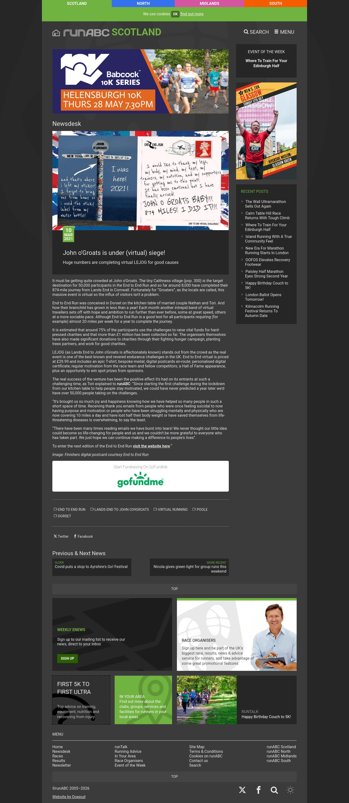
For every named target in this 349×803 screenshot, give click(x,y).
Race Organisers (129, 760)
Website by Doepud (69, 797)
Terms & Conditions (206, 751)
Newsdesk (61, 751)
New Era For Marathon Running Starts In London (266, 250)
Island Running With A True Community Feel (268, 238)
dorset (62, 516)
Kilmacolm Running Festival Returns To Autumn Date (262, 311)
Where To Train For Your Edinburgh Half (266, 227)
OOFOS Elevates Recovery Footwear (267, 262)
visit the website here (151, 446)
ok (175, 14)
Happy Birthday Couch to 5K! (266, 285)
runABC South (279, 760)
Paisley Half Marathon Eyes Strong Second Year (266, 273)
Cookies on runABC (205, 756)
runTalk (121, 747)
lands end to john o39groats (119, 509)
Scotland (77, 3)
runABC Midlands (282, 756)
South (275, 3)
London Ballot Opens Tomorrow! (263, 297)
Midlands (209, 3)
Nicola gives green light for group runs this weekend (189, 567)
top (174, 589)
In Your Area (125, 756)
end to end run (70, 509)
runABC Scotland (281, 747)
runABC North (279, 751)
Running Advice (128, 751)
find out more (192, 14)
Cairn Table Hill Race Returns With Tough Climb (267, 215)
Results (58, 760)
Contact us (198, 760)
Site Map (197, 747)
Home (57, 747)
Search (195, 765)
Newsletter (61, 765)
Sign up (67, 659)
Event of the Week (130, 765)
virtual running (171, 509)
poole (199, 509)
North (143, 3)
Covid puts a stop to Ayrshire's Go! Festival (92, 565)
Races (57, 756)
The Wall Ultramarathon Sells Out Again (265, 204)
